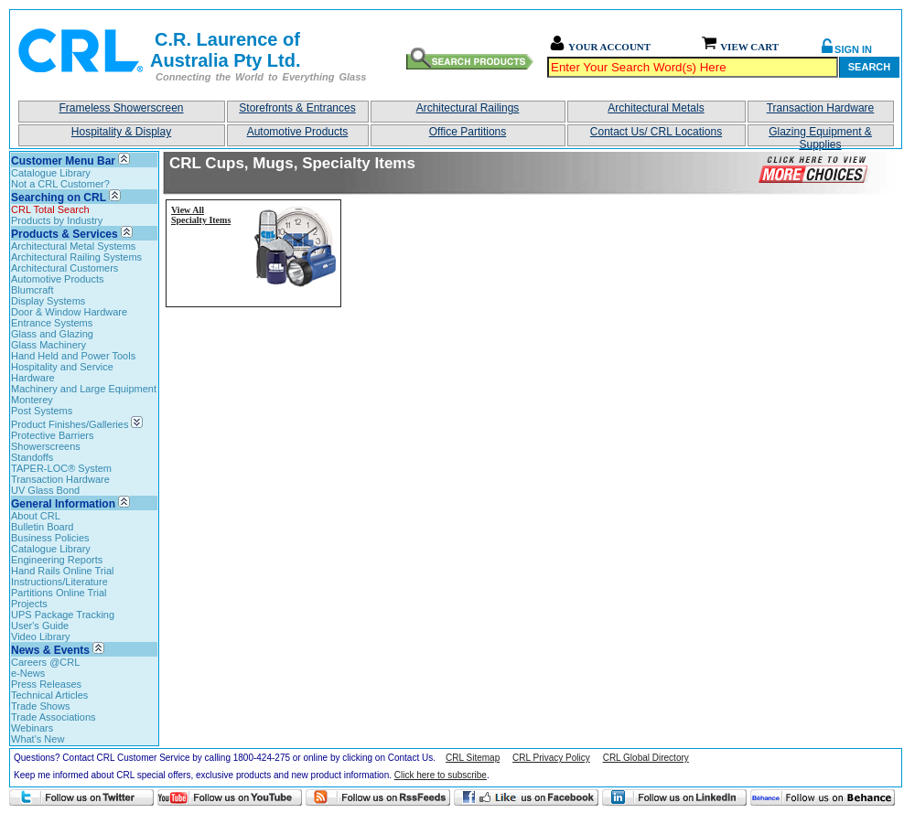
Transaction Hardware (821, 108)
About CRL (35, 515)
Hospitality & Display (121, 131)
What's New (37, 738)
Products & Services (64, 234)
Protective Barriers (52, 435)
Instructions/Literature (59, 581)
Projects (29, 603)
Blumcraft (32, 289)
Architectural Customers (64, 267)
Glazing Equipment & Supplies (820, 135)
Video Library (40, 636)
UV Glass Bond (45, 490)
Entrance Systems (51, 322)
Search (869, 66)
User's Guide (40, 625)
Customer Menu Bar (63, 161)
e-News (28, 673)
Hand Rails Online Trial (62, 570)
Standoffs (32, 457)
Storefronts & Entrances (297, 108)
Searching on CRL (58, 197)
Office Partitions (467, 131)
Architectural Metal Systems (73, 246)
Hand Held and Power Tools (73, 355)
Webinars (32, 727)
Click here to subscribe (440, 775)
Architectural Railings (468, 108)
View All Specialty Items (201, 215)
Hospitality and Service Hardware (62, 372)
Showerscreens (46, 446)
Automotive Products (298, 131)
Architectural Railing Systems (76, 256)
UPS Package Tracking (62, 614)
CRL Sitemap (473, 758)
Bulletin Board (42, 526)
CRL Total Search (50, 209)
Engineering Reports (56, 559)
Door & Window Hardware (69, 311)
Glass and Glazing (52, 333)
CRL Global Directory (646, 758)
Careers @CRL (45, 662)
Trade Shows (40, 706)
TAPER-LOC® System (61, 468)
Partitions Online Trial (59, 592)
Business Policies (50, 537)
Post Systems (41, 410)
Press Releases (46, 684)
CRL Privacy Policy (551, 758)
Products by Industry (56, 220)
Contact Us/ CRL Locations (656, 131)
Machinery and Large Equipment (83, 388)
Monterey (32, 399)
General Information (63, 503)
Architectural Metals (656, 108)
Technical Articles (49, 695)
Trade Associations (53, 716)
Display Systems (48, 300)
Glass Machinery (48, 344)
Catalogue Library (51, 172)
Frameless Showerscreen (121, 108)
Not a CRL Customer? (60, 183)
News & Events (50, 650)
